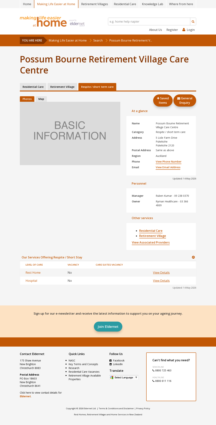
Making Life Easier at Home (56, 4)
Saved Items (163, 100)
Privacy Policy (143, 408)
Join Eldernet (108, 326)
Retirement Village (152, 236)
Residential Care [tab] (33, 87)
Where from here (181, 4)
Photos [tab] (27, 99)
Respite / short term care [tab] (97, 87)
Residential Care (125, 4)
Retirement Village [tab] (62, 87)
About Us (155, 30)
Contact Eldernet (32, 354)
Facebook (117, 360)
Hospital (31, 281)
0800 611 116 (161, 381)
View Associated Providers (151, 242)
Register (172, 30)
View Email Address (168, 167)
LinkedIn (116, 364)
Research (74, 368)
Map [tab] (41, 99)
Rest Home (33, 273)
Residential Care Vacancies (84, 371)
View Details (161, 273)
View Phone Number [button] (168, 161)
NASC (72, 360)
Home (27, 4)
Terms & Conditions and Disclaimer (116, 408)
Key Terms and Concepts (83, 364)
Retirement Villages (94, 4)
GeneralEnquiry (184, 100)
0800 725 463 (161, 370)
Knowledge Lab (152, 4)
